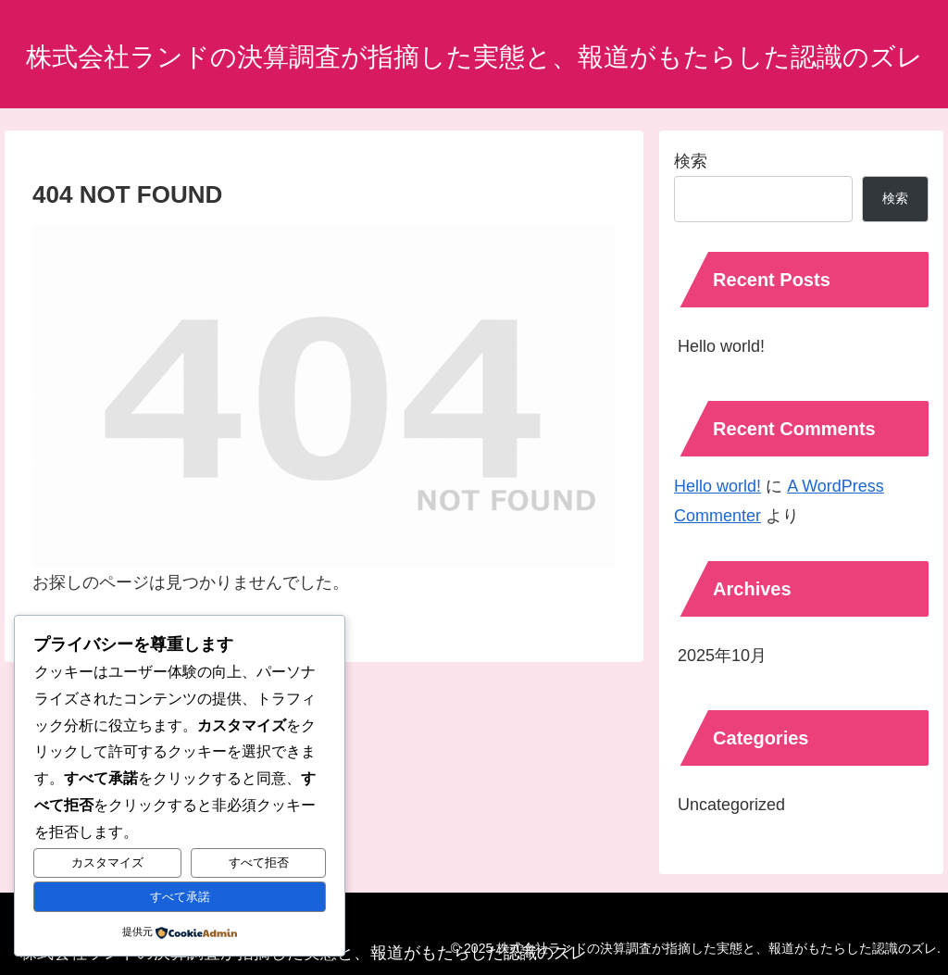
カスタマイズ (107, 862)
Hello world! (721, 346)
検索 (690, 161)
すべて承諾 (180, 897)
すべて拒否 (259, 862)
